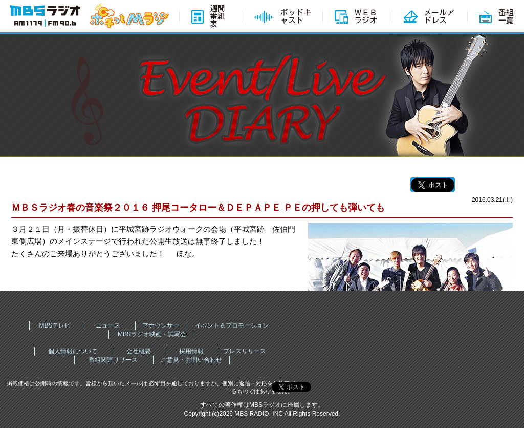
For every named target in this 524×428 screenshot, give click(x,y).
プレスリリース (244, 351)
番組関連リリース (113, 359)
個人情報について (72, 351)
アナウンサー (160, 325)
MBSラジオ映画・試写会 (152, 334)
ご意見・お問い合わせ (191, 359)
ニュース (108, 325)
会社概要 (138, 351)
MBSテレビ (55, 325)
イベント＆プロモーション (232, 325)
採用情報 (191, 351)
